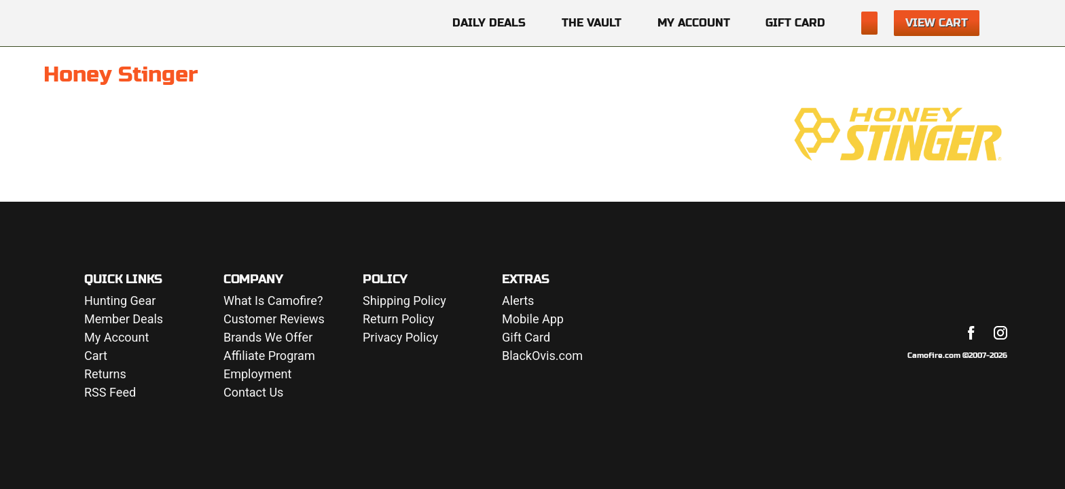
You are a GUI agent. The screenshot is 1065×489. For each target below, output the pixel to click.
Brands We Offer (267, 338)
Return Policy (398, 319)
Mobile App (533, 319)
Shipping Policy (404, 301)
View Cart (936, 22)
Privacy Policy (400, 338)
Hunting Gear (120, 301)
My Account (693, 22)
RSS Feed (110, 393)
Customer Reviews (274, 319)
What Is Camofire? (273, 301)
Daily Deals (489, 22)
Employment (257, 374)
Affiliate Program (269, 356)
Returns (105, 374)
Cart (95, 356)
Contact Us (253, 393)
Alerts (518, 301)
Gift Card (795, 22)
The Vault (591, 22)
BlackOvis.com (542, 356)
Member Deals (123, 319)
